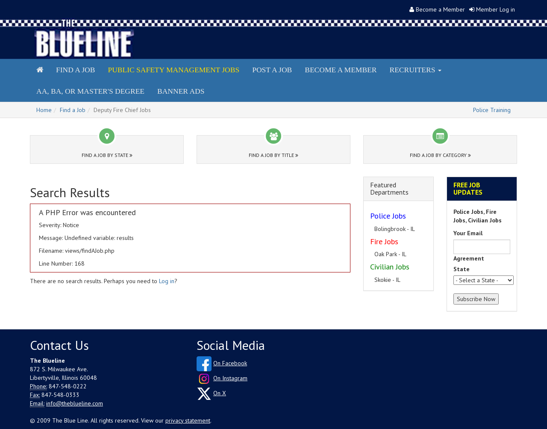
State (461, 269)
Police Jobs (388, 216)
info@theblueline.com (74, 403)
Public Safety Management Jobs (173, 69)
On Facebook (230, 363)
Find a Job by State (107, 155)
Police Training (492, 110)
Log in (166, 281)
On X (219, 393)
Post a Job (272, 69)
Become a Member (440, 9)
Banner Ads (180, 91)
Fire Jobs (384, 241)
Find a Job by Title (273, 155)
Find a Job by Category (440, 155)
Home (44, 110)
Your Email (467, 233)
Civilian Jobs (389, 267)
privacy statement (187, 420)
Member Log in (495, 9)
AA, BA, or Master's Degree (90, 91)
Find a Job (75, 69)
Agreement (468, 258)
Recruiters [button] (415, 69)
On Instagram (230, 378)
